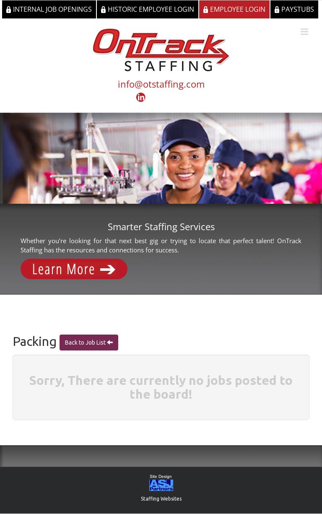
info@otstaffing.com (161, 84)
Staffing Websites (161, 498)
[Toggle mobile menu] (305, 31)
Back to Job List (86, 342)
